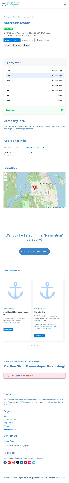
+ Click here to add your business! (34, 251)
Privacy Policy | (27, 478)
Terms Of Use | (39, 478)
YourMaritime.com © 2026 (55, 478)
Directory (7, 308)
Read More (10, 329)
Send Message (11, 40)
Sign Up (19, 402)
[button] (31, 345)
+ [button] (5, 174)
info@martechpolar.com (35, 147)
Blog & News (8, 423)
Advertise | (8, 478)
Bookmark (17, 45)
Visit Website (43, 40)
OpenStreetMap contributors (59, 207)
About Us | (17, 478)
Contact (6, 426)
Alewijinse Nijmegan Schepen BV (18, 313)
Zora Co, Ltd (42, 312)
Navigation (14, 308)
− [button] (5, 177)
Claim (26, 45)
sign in (18, 376)
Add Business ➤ (10, 429)
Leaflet (49, 207)
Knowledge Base (10, 419)
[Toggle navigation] (65, 4)
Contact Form (9, 441)
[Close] (62, 375)
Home (6, 416)
